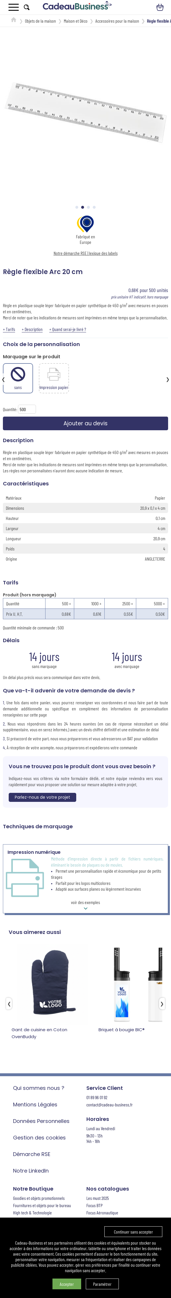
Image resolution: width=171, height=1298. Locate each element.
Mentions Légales (35, 1105)
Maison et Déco (76, 21)
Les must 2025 (97, 1199)
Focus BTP (94, 1206)
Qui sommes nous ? (38, 1089)
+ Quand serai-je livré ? (67, 329)
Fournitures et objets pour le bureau (42, 1206)
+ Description (32, 329)
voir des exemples (85, 907)
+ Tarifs (9, 329)
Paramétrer (102, 1284)
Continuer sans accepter (133, 1231)
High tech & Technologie (32, 1213)
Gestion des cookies (39, 1138)
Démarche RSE (31, 1155)
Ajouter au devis (85, 424)
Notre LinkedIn (31, 1171)
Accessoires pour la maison (117, 21)
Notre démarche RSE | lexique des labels (86, 253)
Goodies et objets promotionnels (39, 1199)
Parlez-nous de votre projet (42, 798)
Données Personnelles (41, 1122)
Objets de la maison (40, 21)
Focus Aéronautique (102, 1213)
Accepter (67, 1284)
